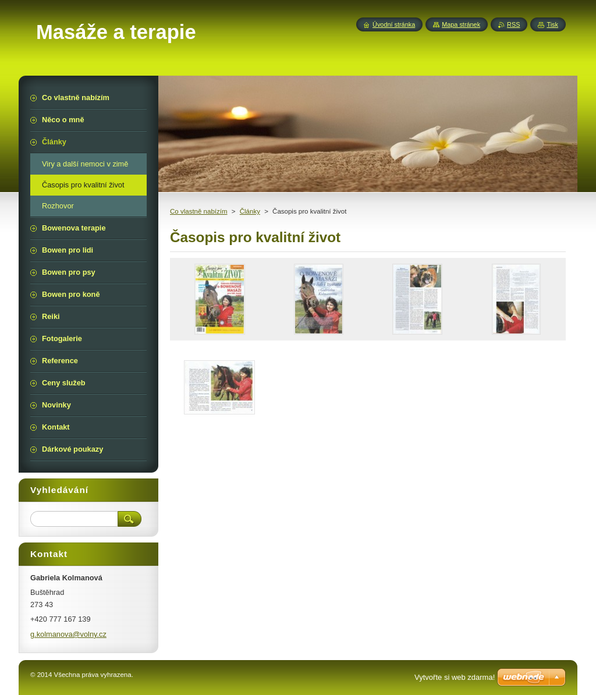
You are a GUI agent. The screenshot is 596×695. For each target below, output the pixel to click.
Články (250, 211)
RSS (513, 24)
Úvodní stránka (393, 24)
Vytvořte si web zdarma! (454, 677)
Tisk (552, 24)
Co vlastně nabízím (199, 211)
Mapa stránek (461, 24)
